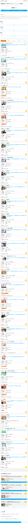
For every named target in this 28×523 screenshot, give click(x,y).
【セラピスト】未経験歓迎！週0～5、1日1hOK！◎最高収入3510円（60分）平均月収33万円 (16, 401)
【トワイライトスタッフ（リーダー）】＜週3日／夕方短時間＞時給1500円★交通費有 (16, 258)
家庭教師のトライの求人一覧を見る (4, 111)
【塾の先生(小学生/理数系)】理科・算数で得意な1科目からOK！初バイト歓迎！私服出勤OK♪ (16, 329)
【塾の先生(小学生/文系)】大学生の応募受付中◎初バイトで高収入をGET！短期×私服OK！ (16, 145)
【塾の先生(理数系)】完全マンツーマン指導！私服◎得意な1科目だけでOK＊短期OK (16, 315)
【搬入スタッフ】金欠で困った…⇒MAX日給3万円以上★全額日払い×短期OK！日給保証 (16, 417)
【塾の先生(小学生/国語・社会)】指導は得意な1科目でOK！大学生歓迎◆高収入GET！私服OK (16, 457)
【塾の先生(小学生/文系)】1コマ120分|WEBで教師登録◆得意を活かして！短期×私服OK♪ (16, 187)
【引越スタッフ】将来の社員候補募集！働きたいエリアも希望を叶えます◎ (16, 372)
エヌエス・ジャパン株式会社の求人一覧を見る (5, 68)
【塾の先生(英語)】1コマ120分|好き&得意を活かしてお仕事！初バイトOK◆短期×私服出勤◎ (17, 73)
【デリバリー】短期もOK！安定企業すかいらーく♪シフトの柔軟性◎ (15, 299)
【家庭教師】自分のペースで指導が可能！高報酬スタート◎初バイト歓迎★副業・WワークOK (16, 230)
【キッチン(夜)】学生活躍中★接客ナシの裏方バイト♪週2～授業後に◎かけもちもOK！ (16, 243)
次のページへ (18, 470)
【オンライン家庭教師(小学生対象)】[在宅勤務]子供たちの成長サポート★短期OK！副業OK (17, 102)
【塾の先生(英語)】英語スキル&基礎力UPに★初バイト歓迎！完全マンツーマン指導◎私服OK (16, 201)
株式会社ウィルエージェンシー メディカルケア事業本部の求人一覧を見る (8, 352)
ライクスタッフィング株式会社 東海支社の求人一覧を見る (7, 295)
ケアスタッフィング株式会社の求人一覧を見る (5, 439)
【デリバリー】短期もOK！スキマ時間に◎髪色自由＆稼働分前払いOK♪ (16, 115)
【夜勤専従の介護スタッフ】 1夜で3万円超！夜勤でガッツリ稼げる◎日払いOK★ (16, 430)
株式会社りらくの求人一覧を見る (4, 368)
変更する (14, 30)
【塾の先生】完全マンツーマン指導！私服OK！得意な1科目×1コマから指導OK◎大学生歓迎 (16, 130)
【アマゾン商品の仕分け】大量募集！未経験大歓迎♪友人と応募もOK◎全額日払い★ (16, 59)
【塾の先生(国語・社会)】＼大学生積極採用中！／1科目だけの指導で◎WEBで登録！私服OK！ (16, 216)
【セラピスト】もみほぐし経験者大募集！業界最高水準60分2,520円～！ (16, 356)
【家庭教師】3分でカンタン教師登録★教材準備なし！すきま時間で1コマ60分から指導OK (17, 159)
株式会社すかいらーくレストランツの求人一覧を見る (6, 126)
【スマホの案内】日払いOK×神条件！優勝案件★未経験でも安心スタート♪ (16, 284)
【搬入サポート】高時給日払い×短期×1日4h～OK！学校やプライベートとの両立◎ (17, 271)
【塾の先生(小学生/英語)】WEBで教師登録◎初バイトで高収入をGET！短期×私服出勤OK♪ (16, 173)
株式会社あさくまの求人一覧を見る (4, 253)
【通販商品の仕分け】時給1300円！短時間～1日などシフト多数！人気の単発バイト (16, 45)
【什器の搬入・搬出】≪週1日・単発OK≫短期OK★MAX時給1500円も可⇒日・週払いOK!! (16, 444)
